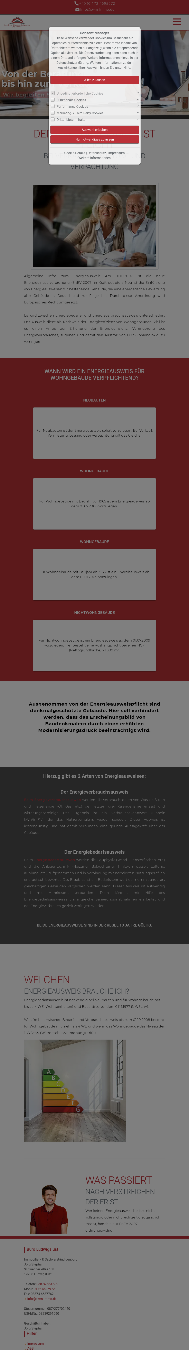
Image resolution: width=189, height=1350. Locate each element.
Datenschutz (97, 153)
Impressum (116, 153)
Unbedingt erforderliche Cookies (80, 93)
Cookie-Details (74, 153)
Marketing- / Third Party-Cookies (80, 113)
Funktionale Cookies (71, 100)
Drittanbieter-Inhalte (71, 120)
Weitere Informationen (94, 158)
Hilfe (126, 68)
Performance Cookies (72, 107)
